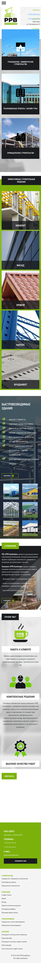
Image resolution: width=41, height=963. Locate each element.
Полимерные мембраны (9, 909)
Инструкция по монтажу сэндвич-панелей (14, 942)
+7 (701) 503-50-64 (34, 15)
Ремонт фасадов (6, 945)
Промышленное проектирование (11, 925)
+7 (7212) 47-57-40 (10, 843)
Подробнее (7, 476)
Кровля (4, 898)
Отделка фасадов (7, 938)
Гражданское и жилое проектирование (13, 922)
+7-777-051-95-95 (10, 847)
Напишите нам (20, 861)
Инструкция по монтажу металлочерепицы (14, 935)
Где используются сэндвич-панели (12, 949)
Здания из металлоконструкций (11, 905)
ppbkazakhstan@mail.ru (11, 855)
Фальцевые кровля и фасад (10, 913)
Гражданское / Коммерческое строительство (15, 879)
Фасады (4, 902)
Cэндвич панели (6, 895)
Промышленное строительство (11, 886)
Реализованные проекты (9, 882)
